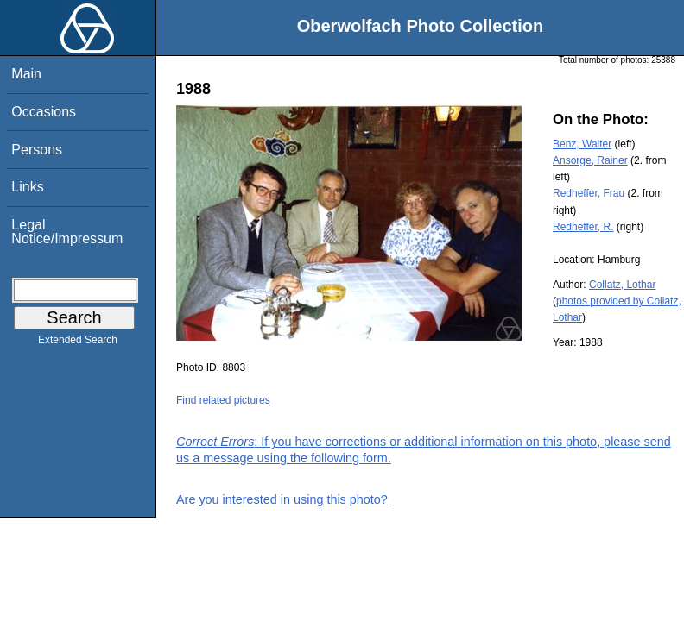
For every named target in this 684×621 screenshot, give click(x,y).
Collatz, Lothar (622, 285)
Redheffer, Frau (588, 193)
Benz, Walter (582, 144)
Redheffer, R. (583, 227)
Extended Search (77, 343)
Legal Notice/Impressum (67, 231)
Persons (36, 149)
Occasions (43, 111)
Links (27, 186)
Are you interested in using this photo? (282, 499)
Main (26, 73)
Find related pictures (223, 400)
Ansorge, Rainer (590, 160)
